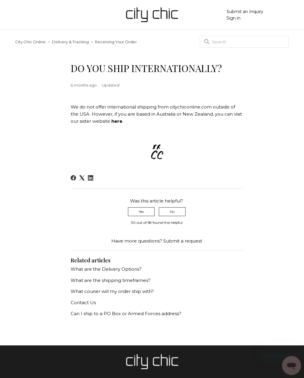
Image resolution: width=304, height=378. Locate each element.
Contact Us (83, 302)
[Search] (244, 42)
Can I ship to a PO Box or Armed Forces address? (126, 313)
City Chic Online (30, 41)
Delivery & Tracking (70, 41)
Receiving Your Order (116, 41)
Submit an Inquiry (245, 11)
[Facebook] (73, 178)
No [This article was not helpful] (172, 211)
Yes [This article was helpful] (141, 211)
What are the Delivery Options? (106, 269)
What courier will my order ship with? (112, 291)
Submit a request (182, 241)
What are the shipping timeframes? (111, 280)
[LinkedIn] (90, 178)
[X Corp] (82, 178)
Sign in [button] (233, 18)
